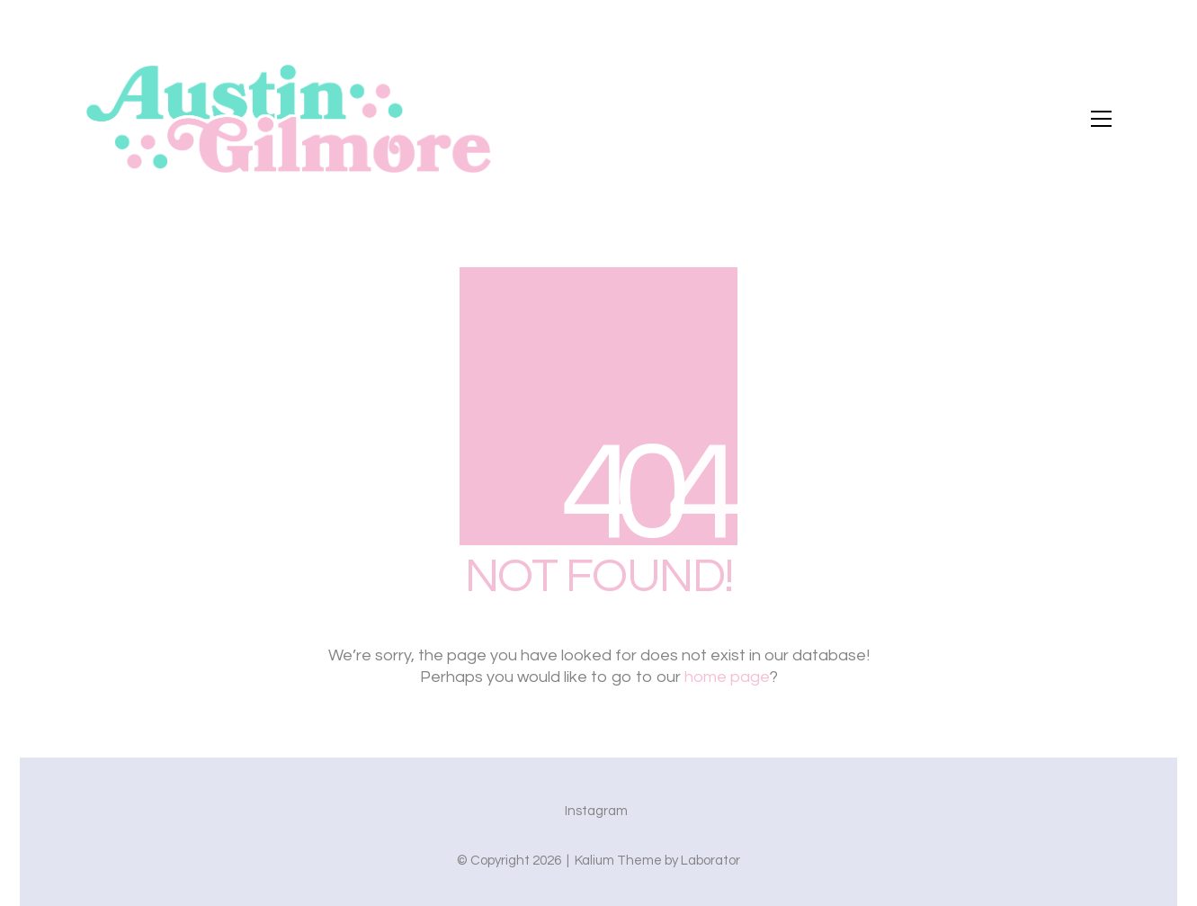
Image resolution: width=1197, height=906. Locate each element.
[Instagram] (596, 812)
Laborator (710, 860)
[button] (1101, 118)
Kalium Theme (618, 860)
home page (727, 677)
